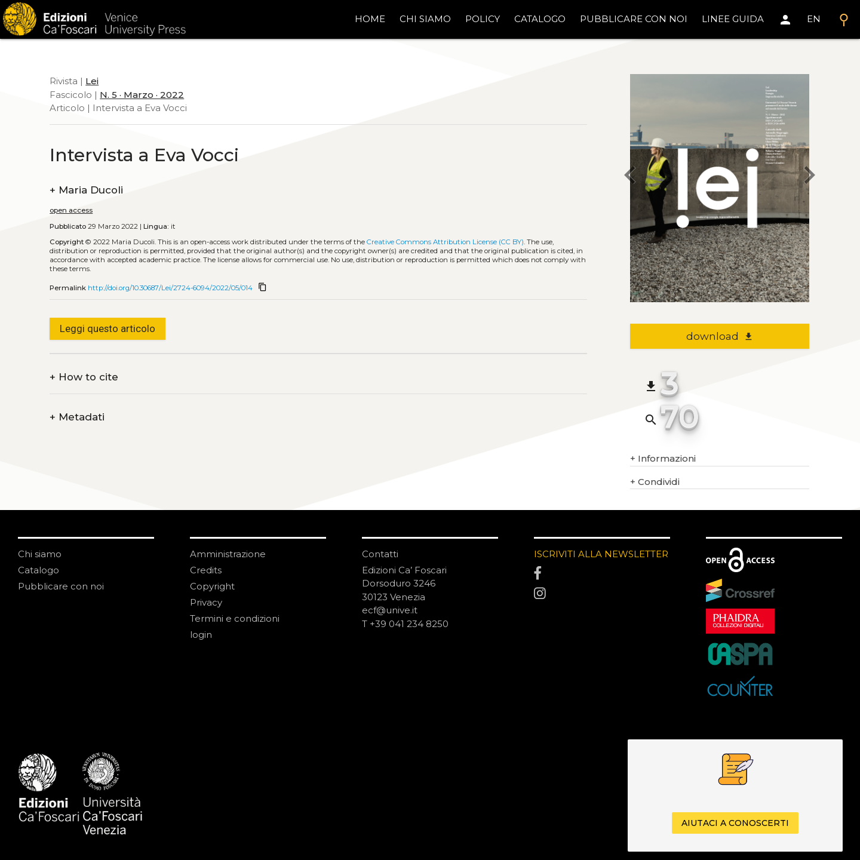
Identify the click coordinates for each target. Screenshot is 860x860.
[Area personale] (785, 19)
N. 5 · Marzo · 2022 (142, 94)
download (720, 336)
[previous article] (630, 176)
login (201, 634)
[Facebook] (602, 574)
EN (814, 18)
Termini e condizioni (235, 618)
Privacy (206, 602)
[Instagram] (602, 594)
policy (482, 18)
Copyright (212, 586)
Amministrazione (228, 554)
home (370, 18)
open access (71, 210)
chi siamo (425, 18)
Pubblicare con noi (61, 586)
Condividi (655, 482)
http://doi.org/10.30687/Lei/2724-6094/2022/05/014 (170, 288)
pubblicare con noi (633, 18)
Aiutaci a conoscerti (735, 823)
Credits (206, 570)
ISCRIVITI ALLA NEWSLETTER (601, 554)
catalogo (540, 18)
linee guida (733, 18)
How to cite (84, 377)
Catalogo (38, 570)
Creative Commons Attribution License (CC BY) (445, 242)
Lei (92, 81)
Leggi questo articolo (107, 328)
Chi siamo (40, 554)
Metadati (77, 417)
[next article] (809, 176)
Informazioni (663, 459)
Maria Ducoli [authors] (86, 190)
